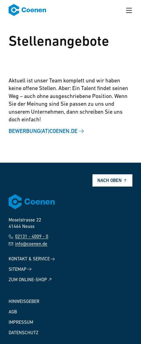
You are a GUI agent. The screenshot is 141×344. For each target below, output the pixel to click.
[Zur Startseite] (27, 10)
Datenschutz (23, 333)
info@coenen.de (28, 244)
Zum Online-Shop (30, 279)
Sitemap (20, 269)
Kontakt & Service (32, 259)
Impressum (21, 322)
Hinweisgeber (24, 302)
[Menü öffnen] (129, 10)
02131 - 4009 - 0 (28, 237)
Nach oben (112, 180)
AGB (13, 312)
